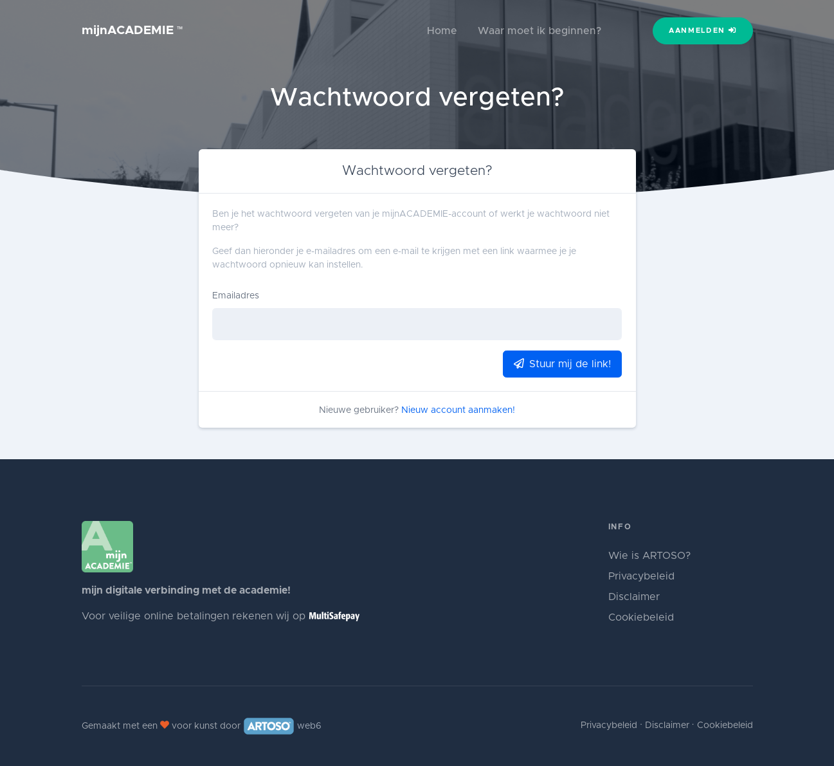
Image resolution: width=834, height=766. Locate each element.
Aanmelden (703, 30)
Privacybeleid (641, 576)
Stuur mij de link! (562, 363)
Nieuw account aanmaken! (458, 410)
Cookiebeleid (641, 617)
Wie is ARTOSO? (649, 556)
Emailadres (235, 295)
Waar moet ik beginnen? (539, 31)
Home (442, 31)
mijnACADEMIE (133, 30)
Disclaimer (634, 597)
